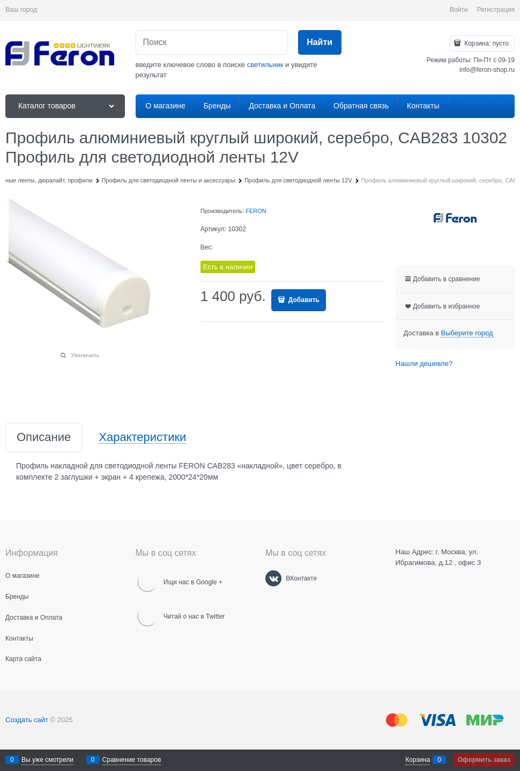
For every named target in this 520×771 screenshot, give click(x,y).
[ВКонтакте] (273, 578)
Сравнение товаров (131, 759)
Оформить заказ (484, 759)
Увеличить (85, 355)
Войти (459, 9)
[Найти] (319, 42)
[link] (467, 333)
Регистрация (496, 9)
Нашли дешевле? (424, 363)
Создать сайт (26, 720)
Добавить (302, 300)
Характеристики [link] (142, 437)
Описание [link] (44, 437)
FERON (256, 211)
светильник (265, 65)
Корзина (417, 759)
